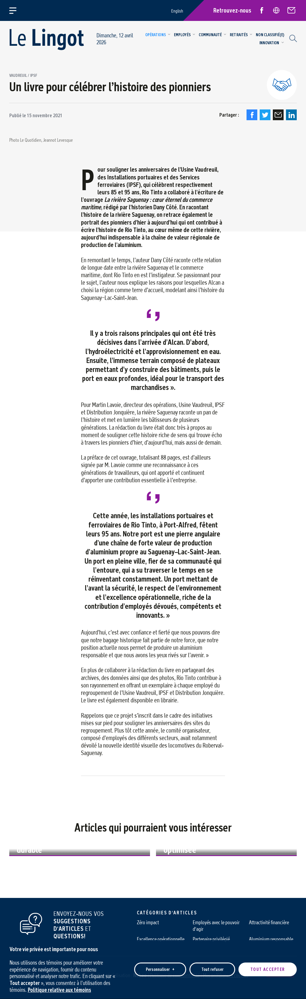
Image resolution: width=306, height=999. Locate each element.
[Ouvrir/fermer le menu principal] (16, 10)
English (177, 10)
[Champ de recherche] (292, 38)
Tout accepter (267, 967)
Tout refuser (212, 967)
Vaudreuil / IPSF (23, 76)
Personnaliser (160, 967)
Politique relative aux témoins (59, 987)
